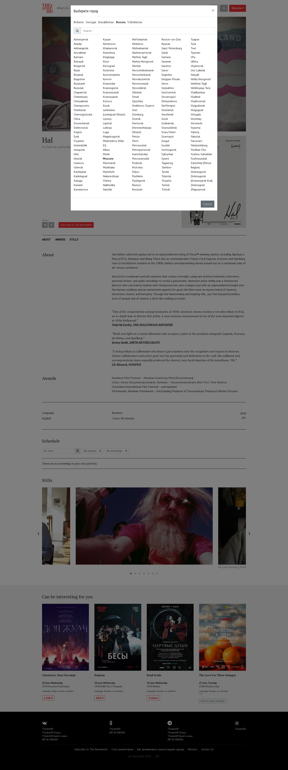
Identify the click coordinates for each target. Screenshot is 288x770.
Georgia (91, 22)
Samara (166, 57)
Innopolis (79, 149)
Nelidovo (137, 44)
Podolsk (137, 163)
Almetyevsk (81, 39)
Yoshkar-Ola (198, 149)
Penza (136, 136)
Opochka (137, 101)
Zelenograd (198, 185)
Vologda (196, 114)
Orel (134, 110)
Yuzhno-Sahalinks (201, 154)
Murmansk (109, 163)
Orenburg (137, 114)
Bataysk (79, 61)
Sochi (164, 119)
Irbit (76, 154)
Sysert (165, 158)
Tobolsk (166, 176)
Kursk (106, 105)
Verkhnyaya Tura (200, 88)
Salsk (164, 52)
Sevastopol (168, 97)
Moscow (108, 158)
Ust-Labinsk (198, 70)
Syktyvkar (167, 154)
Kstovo (107, 101)
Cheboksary (81, 97)
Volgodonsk (198, 105)
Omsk (135, 97)
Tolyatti (166, 180)
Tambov (166, 167)
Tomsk (165, 185)
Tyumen (195, 52)
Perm (135, 141)
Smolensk (167, 110)
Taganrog (167, 163)
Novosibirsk (139, 88)
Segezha (166, 74)
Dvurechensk (81, 123)
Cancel (207, 204)
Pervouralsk (139, 145)
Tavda (165, 172)
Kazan (107, 39)
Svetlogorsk (168, 149)
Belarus (79, 22)
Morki (106, 154)
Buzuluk (79, 88)
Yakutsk (195, 136)
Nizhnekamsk (140, 48)
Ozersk (136, 119)
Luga (106, 132)
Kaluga (78, 180)
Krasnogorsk (110, 88)
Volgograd (197, 110)
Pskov (135, 172)
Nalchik (107, 189)
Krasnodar (109, 83)
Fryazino (79, 141)
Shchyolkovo (169, 101)
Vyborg (195, 132)
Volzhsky (196, 119)
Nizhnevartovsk (141, 52)
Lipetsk (107, 123)
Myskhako (109, 167)
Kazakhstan (106, 22)
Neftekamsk (139, 39)
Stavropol (167, 136)
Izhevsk (78, 167)
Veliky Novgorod (200, 79)
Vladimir (196, 97)
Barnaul (78, 57)
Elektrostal (81, 127)
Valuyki (195, 74)
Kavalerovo (81, 189)
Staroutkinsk (169, 127)
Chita (77, 119)
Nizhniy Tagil (139, 57)
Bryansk (78, 74)
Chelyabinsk (81, 101)
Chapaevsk (80, 92)
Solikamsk (167, 123)
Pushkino (137, 176)
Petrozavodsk (140, 158)
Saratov (166, 66)
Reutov (136, 185)
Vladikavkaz (198, 92)
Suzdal (165, 145)
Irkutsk (78, 158)
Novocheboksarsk (143, 70)
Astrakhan (80, 52)
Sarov (164, 70)
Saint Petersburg (171, 48)
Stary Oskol (168, 132)
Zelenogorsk (198, 172)
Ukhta (194, 61)
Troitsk (165, 189)
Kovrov (107, 79)
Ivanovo (79, 163)
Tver (193, 48)
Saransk (166, 61)
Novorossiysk (140, 83)
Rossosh (137, 189)
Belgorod (79, 66)
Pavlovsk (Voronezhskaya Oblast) (141, 127)
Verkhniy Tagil (199, 83)
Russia (120, 22)
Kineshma (109, 52)
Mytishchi (108, 172)
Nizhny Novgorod (142, 61)
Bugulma (79, 79)
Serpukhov (167, 88)
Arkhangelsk (81, 48)
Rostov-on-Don (171, 39)
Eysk (76, 136)
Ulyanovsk (197, 66)
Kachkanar (80, 172)
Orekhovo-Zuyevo (143, 105)
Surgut (165, 141)
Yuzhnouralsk (199, 158)
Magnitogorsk (111, 136)
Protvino (137, 167)
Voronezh (196, 123)
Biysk (77, 70)
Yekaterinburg (199, 145)
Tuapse (195, 39)
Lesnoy (107, 119)
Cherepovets (81, 105)
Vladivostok (198, 101)
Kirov (106, 61)
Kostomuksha (111, 74)
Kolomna (108, 70)
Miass (106, 149)
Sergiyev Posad (170, 79)
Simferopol (168, 105)
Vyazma (195, 127)
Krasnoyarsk (110, 97)
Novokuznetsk (141, 79)
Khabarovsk (110, 48)
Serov (164, 83)
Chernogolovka (83, 114)
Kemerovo (109, 44)
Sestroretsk (168, 92)
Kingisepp (108, 57)
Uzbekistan (135, 22)
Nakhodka (109, 185)
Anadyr (78, 44)
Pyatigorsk (138, 180)
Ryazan (165, 44)
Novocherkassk (141, 74)
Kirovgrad (109, 66)
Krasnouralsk (111, 92)
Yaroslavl (196, 141)
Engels (78, 132)
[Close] (213, 10)
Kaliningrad (80, 176)
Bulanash (79, 83)
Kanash (78, 185)
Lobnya (107, 127)
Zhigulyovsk (198, 189)
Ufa (193, 57)
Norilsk (136, 66)
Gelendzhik (80, 145)
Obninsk (137, 92)
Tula (193, 44)
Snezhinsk (167, 114)
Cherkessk (80, 110)
